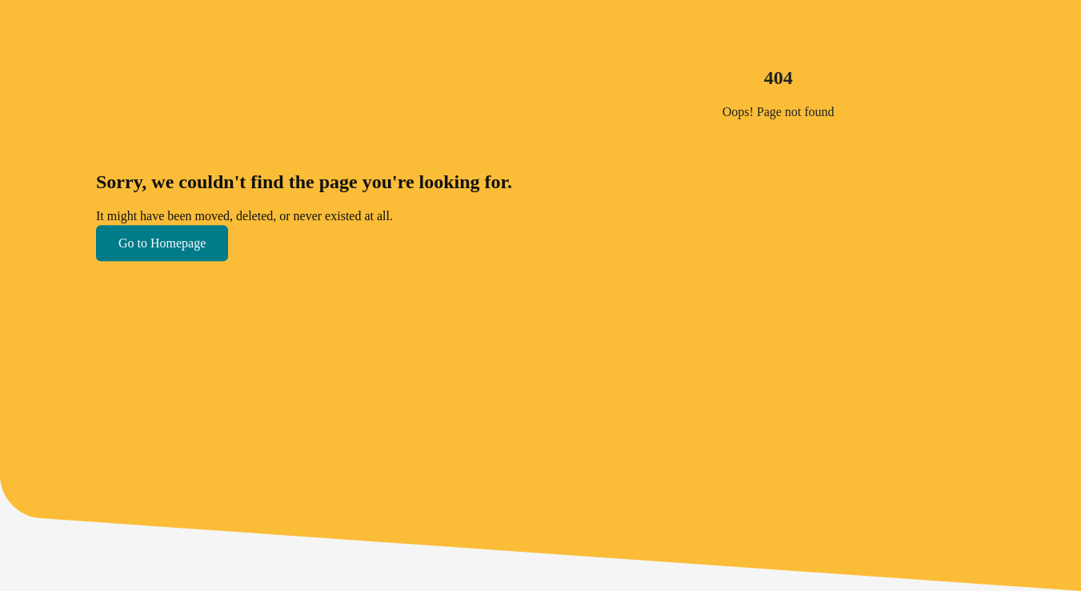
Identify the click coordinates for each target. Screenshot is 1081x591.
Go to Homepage (162, 243)
